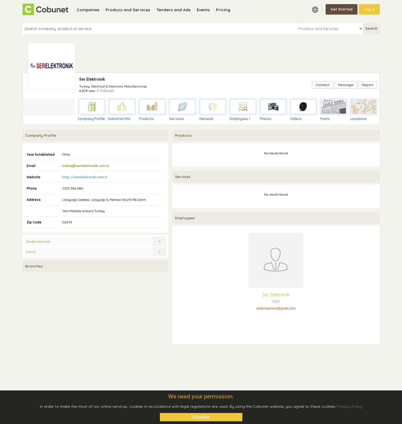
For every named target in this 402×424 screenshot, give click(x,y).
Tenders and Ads (38, 241)
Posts (325, 119)
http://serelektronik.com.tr (84, 177)
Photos (265, 119)
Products (146, 119)
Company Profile (91, 119)
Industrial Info (119, 119)
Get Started (342, 9)
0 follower (105, 90)
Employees (239, 119)
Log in (369, 9)
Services (176, 119)
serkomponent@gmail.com (276, 308)
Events (30, 252)
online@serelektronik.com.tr (85, 166)
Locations (358, 119)
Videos (296, 119)
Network (206, 119)
